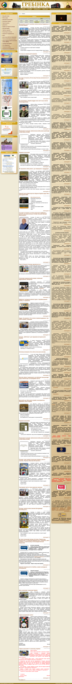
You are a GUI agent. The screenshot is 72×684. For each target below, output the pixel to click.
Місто (4, 35)
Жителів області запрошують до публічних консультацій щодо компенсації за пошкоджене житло (34, 378)
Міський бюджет (6, 28)
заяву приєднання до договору (62, 509)
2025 (46, 18)
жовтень (37, 22)
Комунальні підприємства (8, 33)
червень (47, 20)
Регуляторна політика (7, 31)
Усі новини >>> (22, 679)
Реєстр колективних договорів (9, 38)
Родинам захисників (24, 152)
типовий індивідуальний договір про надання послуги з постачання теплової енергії (61, 508)
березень (31, 20)
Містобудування (6, 45)
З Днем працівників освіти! (26, 615)
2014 (20, 18)
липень (21, 22)
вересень (31, 22)
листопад (42, 22)
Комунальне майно (7, 46)
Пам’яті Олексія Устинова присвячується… (30, 264)
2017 (27, 18)
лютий (26, 20)
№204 (53, 404)
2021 (37, 18)
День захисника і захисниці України (28, 590)
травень (42, 20)
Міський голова (6, 16)
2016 (25, 18)
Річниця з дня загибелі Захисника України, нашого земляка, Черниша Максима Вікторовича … (32, 460)
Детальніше (55, 387)
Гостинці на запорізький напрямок (28, 53)
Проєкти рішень (6, 23)
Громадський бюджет (7, 43)
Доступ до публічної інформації (9, 37)
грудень (47, 22)
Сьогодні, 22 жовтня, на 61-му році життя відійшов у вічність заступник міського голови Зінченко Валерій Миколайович (33, 214)
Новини (23, 13)
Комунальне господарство (8, 48)
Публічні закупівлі (6, 30)
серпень (26, 22)
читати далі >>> (46, 51)
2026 (49, 18)
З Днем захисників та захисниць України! (29, 648)
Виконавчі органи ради (7, 19)
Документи (5, 24)
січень (21, 20)
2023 (42, 18)
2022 (39, 18)
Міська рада (5, 17)
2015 (23, 18)
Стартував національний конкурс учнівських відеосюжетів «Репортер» (30, 279)
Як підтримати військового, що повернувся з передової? (34, 168)
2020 (34, 18)
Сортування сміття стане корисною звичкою (30, 487)
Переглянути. (56, 394)
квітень (36, 20)
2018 (30, 18)
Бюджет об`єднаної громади (9, 26)
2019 (32, 18)
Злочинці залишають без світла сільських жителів (32, 352)
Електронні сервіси (7, 21)
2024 (44, 18)
